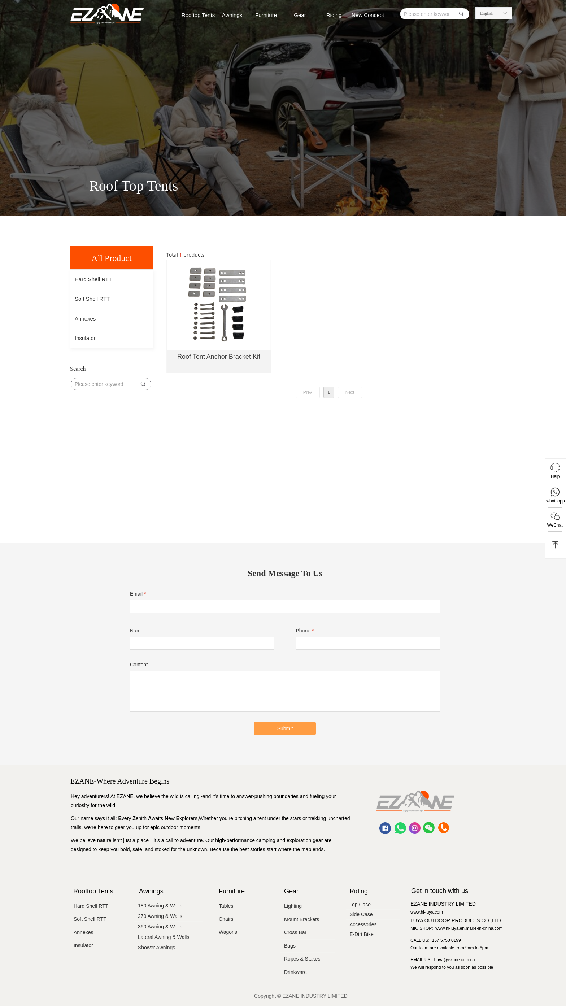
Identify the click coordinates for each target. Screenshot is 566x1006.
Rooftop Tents (198, 15)
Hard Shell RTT (93, 279)
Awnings (232, 15)
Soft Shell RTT (92, 299)
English (486, 13)
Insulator (85, 338)
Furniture (266, 15)
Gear (300, 15)
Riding (334, 15)
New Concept (368, 15)
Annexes (85, 318)
